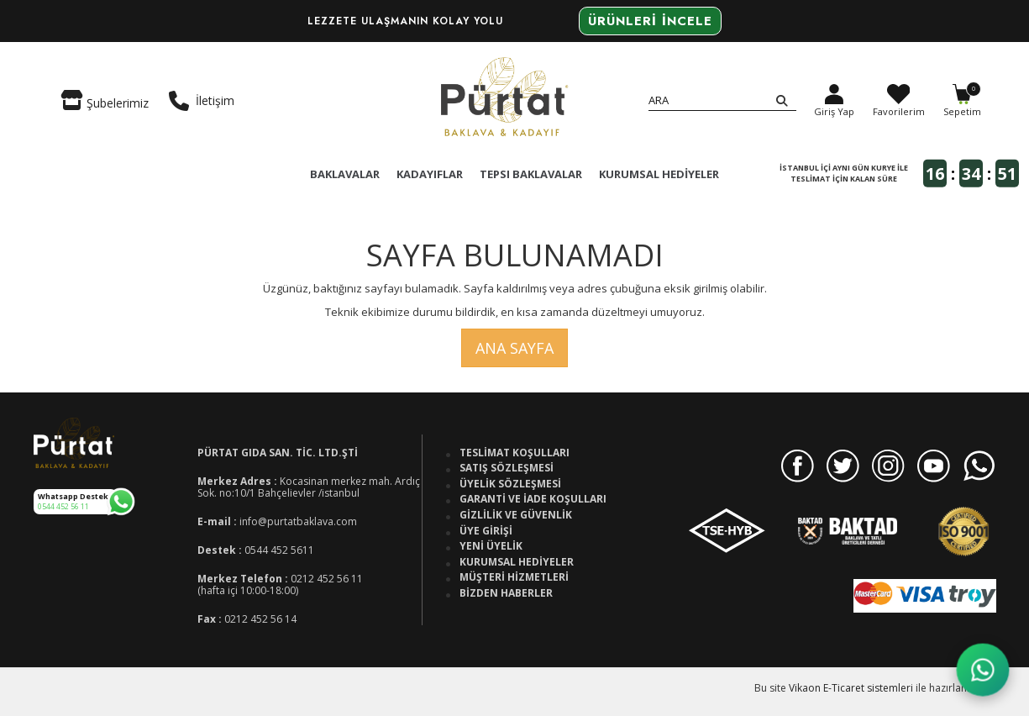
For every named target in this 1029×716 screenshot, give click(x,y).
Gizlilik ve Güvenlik (515, 515)
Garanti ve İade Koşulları (532, 499)
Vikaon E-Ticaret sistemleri (851, 688)
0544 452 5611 (279, 550)
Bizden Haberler (506, 593)
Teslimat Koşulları (514, 453)
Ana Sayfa (514, 348)
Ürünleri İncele (650, 21)
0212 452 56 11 (327, 578)
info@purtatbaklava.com (298, 521)
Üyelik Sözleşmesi (510, 484)
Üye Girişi (485, 531)
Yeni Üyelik (490, 546)
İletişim (201, 101)
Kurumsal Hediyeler (516, 562)
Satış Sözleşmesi (506, 468)
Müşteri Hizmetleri (514, 577)
